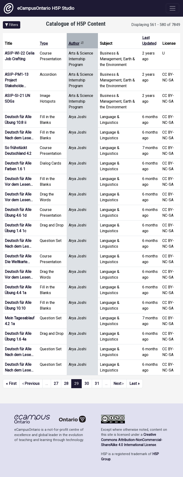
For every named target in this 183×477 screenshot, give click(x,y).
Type (44, 43)
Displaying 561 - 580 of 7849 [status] (155, 24)
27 (56, 383)
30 (87, 383)
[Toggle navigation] (172, 8)
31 (97, 383)
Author (76, 43)
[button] (11, 25)
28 (66, 383)
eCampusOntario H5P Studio (39, 8)
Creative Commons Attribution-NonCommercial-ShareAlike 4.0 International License (131, 440)
